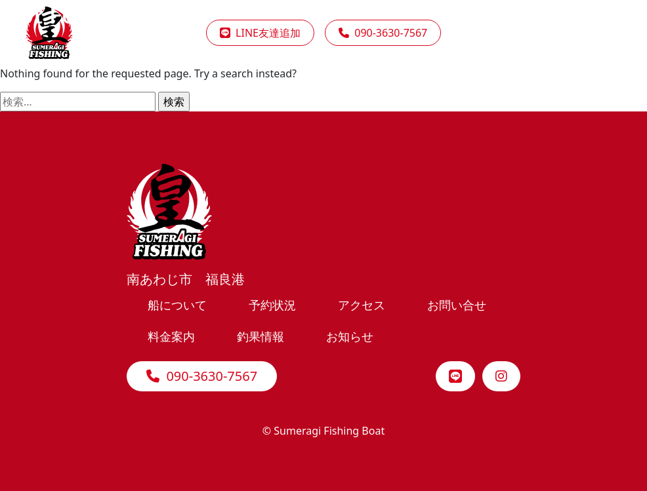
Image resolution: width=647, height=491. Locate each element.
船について (177, 304)
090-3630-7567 (201, 376)
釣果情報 (260, 336)
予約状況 (272, 304)
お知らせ (349, 336)
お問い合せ (456, 304)
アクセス (361, 304)
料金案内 (171, 336)
